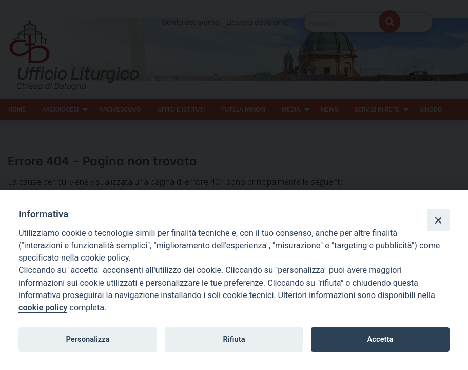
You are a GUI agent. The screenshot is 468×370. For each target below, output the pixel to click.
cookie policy (42, 307)
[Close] (438, 220)
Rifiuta (234, 339)
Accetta (380, 339)
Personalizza (87, 339)
